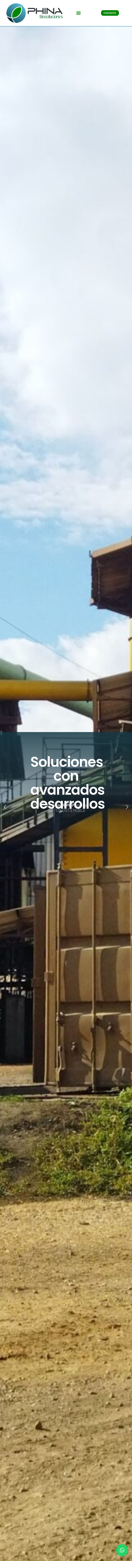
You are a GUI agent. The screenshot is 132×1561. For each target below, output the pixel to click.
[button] (78, 13)
